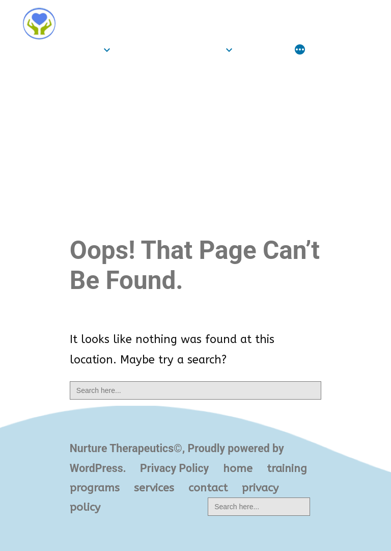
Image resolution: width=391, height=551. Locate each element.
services (263, 49)
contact (208, 487)
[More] (300, 51)
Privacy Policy (174, 468)
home (84, 49)
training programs (170, 49)
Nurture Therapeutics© (140, 14)
